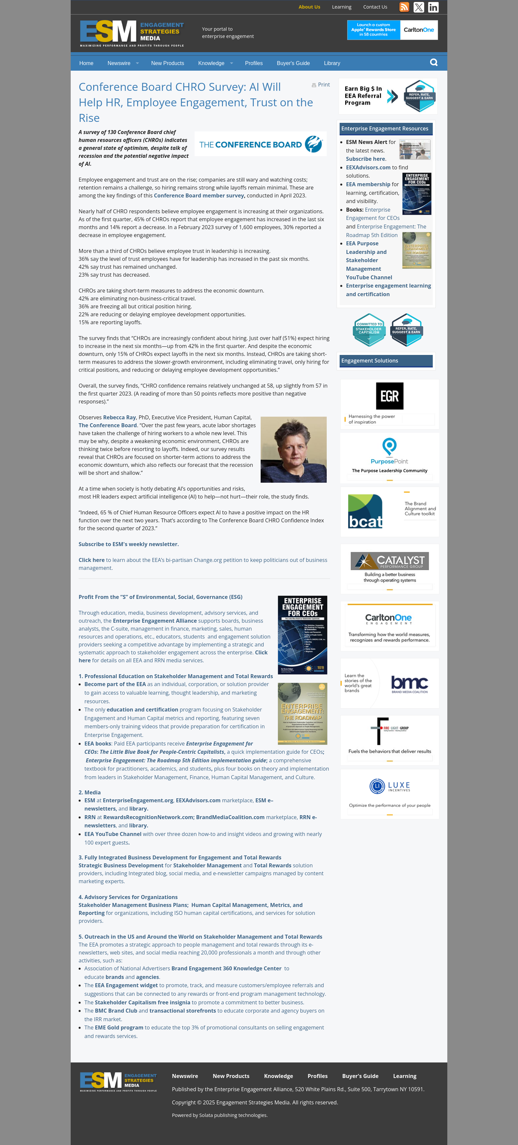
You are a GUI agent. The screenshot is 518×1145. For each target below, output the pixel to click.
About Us (309, 7)
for (138, 865)
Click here (92, 560)
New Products (167, 63)
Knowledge (211, 63)
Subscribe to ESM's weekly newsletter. (129, 544)
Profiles (254, 63)
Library (332, 63)
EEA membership (368, 184)
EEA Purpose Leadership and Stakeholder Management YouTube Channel (369, 260)
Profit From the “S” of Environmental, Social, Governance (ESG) (160, 597)
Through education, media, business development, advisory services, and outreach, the (168, 612)
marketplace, (215, 800)
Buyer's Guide (293, 63)
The (90, 985)
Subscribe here (365, 158)
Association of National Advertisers (128, 968)
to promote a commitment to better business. (199, 1002)
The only (96, 709)
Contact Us (375, 7)
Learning (342, 7)
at (94, 800)
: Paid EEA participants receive (135, 743)
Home (86, 63)
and (213, 865)
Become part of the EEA (115, 684)
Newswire (119, 63)
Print (324, 84)
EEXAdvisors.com (368, 167)
